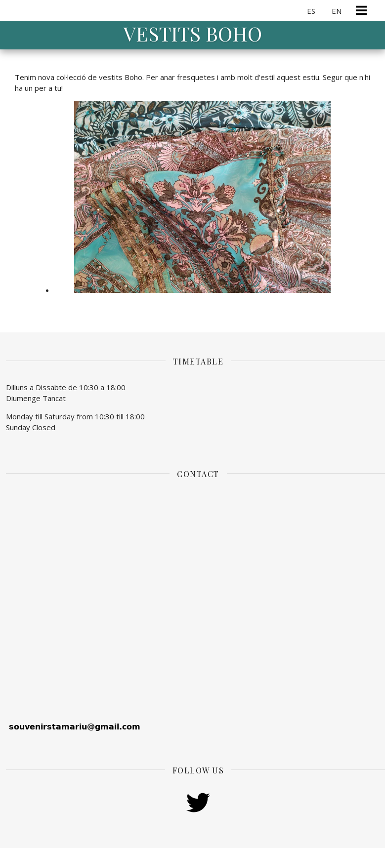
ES (311, 11)
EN (337, 11)
